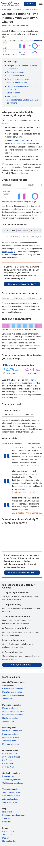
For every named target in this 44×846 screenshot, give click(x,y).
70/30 (16, 711)
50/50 (4, 711)
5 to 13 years (7, 763)
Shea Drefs (8, 26)
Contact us (6, 822)
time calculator (17, 689)
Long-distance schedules (12, 715)
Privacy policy (8, 831)
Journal (5, 695)
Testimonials (12, 96)
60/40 (10, 711)
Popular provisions (10, 734)
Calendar (6, 689)
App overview (8, 685)
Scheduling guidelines (11, 780)
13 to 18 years (8, 767)
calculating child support (21, 140)
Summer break (8, 721)
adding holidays (8, 252)
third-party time (14, 340)
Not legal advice (9, 841)
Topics (10, 9)
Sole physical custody (11, 796)
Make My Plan (30, 4)
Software (18, 9)
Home (4, 9)
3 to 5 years (7, 760)
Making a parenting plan (12, 731)
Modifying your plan (10, 744)
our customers (25, 443)
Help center (7, 812)
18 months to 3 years (11, 757)
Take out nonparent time (17, 83)
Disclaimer (6, 838)
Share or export (13, 93)
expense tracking (17, 695)
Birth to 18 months (10, 754)
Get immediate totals (15, 76)
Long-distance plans (10, 737)
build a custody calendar (22, 127)
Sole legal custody (10, 802)
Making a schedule (10, 708)
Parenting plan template (12, 692)
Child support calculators (12, 783)
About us (6, 818)
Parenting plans (8, 776)
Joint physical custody (11, 792)
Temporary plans (9, 741)
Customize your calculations (18, 79)
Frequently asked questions (13, 815)
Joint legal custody (10, 799)
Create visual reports (15, 72)
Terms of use (7, 835)
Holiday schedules (10, 718)
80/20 (22, 711)
